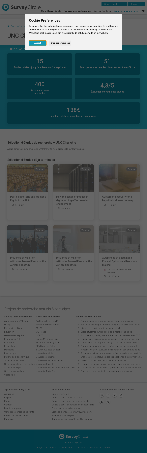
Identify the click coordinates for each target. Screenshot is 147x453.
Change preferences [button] (60, 43)
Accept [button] (37, 43)
